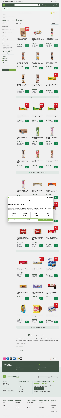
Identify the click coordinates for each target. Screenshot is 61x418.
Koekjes (4, 405)
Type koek (5, 62)
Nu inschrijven (39, 388)
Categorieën (11, 8)
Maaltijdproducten (42, 407)
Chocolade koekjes (5, 26)
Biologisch (5, 58)
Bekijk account (42, 369)
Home (3, 16)
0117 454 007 (21, 369)
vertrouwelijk (39, 391)
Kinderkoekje (4, 36)
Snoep (4, 402)
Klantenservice (20, 364)
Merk (4, 56)
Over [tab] (46, 200)
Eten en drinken (8, 16)
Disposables (41, 402)
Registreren (49, 5)
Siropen (28, 407)
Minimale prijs (4, 51)
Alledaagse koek (5, 22)
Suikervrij (5, 60)
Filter (5, 69)
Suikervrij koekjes (5, 38)
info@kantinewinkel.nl (6, 388)
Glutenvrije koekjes (5, 39)
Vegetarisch (6, 65)
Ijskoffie (16, 405)
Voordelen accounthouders (53, 408)
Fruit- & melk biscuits (5, 25)
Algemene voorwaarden (40, 415)
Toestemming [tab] (15, 200)
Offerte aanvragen (54, 411)
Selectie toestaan (30, 219)
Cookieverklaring (55, 415)
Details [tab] (30, 200)
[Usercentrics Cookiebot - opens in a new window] (48, 198)
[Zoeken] (38, 5)
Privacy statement (48, 415)
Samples (52, 1)
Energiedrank (29, 405)
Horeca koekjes (4, 41)
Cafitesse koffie (17, 402)
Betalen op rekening (54, 409)
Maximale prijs (10, 51)
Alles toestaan (45, 219)
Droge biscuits (4, 23)
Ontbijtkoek (4, 33)
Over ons (20, 383)
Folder (56, 1)
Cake (3, 32)
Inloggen (45, 5)
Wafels (3, 29)
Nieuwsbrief (48, 1)
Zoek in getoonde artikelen (6, 44)
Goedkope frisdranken (30, 402)
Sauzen (40, 405)
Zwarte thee (17, 407)
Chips (4, 407)
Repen (3, 35)
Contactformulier (21, 388)
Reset (12, 69)
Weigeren (15, 219)
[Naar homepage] (5, 9)
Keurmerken (21, 391)
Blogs (45, 1)
